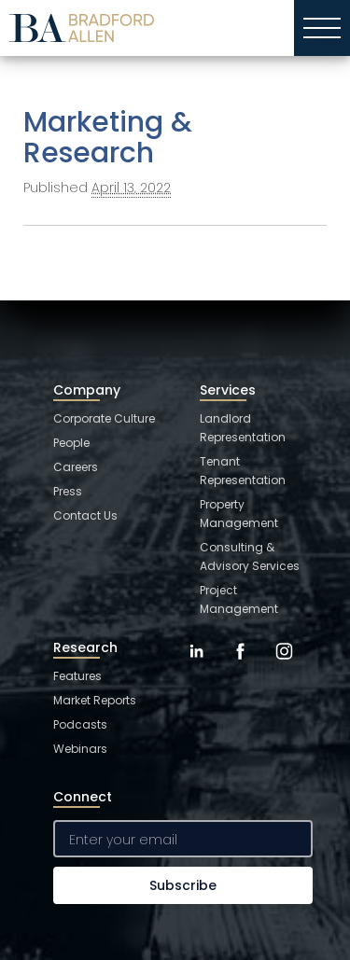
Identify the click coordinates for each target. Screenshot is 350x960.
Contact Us (85, 515)
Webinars (80, 749)
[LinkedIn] (196, 665)
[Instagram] (284, 665)
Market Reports (94, 700)
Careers (75, 467)
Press (67, 491)
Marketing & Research (107, 138)
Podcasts (80, 724)
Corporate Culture (104, 418)
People (71, 443)
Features (77, 676)
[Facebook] (240, 665)
